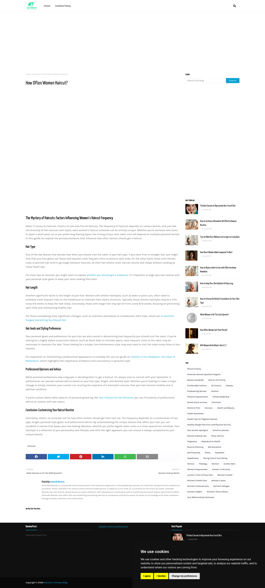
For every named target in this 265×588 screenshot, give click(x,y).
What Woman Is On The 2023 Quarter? (214, 314)
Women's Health (224, 475)
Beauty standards (195, 380)
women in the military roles (200, 475)
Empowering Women (197, 391)
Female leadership (220, 397)
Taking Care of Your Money (215, 458)
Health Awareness (195, 413)
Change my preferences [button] (184, 576)
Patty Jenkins (217, 436)
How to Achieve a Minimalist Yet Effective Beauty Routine (218, 223)
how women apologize (197, 430)
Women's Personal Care (198, 486)
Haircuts (37, 74)
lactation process (221, 430)
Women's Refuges (221, 486)
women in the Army (221, 469)
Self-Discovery (193, 452)
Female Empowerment (197, 397)
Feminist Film (193, 408)
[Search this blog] (205, 80)
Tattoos (190, 464)
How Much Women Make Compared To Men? (216, 252)
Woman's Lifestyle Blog (55, 582)
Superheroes (193, 458)
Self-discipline (214, 447)
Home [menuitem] (47, 5)
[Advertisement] (127, 40)
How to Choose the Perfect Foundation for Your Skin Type (219, 301)
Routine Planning (195, 447)
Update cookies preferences (113, 526)
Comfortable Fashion (197, 385)
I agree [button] (147, 576)
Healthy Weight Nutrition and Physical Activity (209, 424)
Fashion (215, 391)
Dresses (229, 385)
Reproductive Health (210, 441)
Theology (203, 464)
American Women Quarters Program (204, 374)
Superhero (219, 452)
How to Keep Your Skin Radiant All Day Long (216, 283)
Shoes (207, 452)
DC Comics (216, 385)
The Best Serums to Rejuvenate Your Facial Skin (218, 206)
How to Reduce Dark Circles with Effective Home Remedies (218, 270)
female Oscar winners (197, 402)
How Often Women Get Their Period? (213, 330)
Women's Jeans (218, 480)
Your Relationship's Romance (200, 497)
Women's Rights (194, 492)
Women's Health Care (197, 480)
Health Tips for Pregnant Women (202, 419)
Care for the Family (217, 380)
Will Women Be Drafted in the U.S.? (213, 345)
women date (229, 464)
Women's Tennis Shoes (217, 492)
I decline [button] (161, 576)
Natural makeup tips (197, 436)
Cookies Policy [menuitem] (63, 5)
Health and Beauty (225, 408)
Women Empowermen (197, 469)
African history (194, 369)
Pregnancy (192, 441)
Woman (215, 464)
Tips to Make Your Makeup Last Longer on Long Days (219, 237)
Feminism (216, 402)
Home (28, 74)
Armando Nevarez (57, 482)
